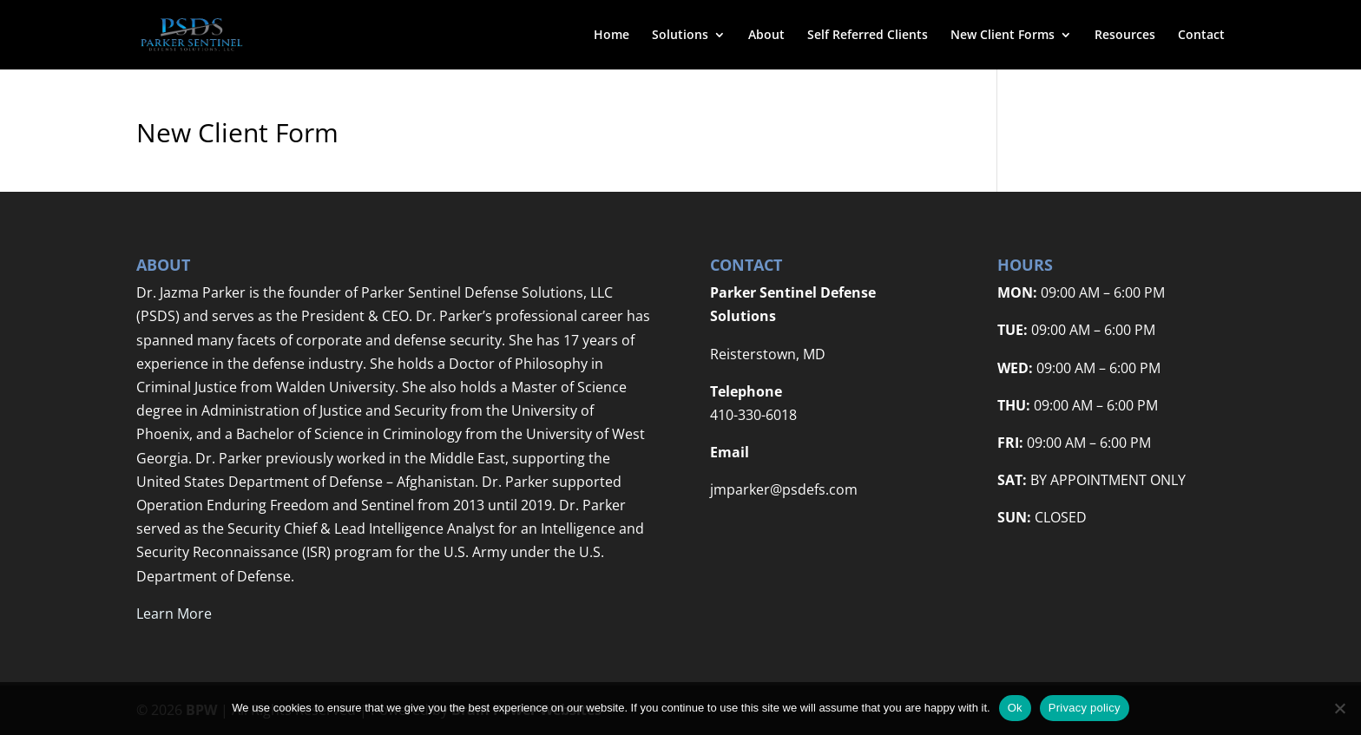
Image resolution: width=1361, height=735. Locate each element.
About (766, 36)
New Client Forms (1002, 36)
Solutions (680, 36)
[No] (1339, 708)
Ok (1015, 707)
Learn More (174, 613)
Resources (1125, 36)
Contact (1201, 36)
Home (611, 36)
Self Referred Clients (867, 36)
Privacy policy (1085, 707)
